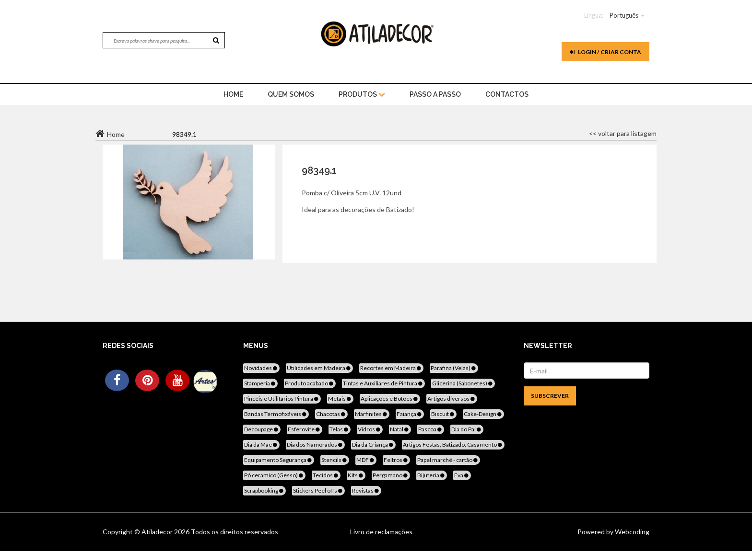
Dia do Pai (466, 429)
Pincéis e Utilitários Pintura (282, 398)
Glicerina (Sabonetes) (463, 383)
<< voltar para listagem (623, 133)
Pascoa (430, 429)
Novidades (261, 367)
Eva (462, 475)
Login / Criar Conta (605, 52)
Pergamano (391, 475)
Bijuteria (431, 475)
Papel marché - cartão (448, 459)
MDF (366, 459)
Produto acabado (310, 383)
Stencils (334, 459)
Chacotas (331, 413)
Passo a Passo (435, 94)
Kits (356, 475)
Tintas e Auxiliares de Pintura (383, 383)
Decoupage (262, 429)
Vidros (370, 429)
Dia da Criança (373, 444)
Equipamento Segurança (278, 459)
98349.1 (319, 170)
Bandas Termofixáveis (276, 413)
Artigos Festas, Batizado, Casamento (453, 444)
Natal (400, 429)
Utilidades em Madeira (319, 367)
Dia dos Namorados (315, 444)
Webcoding (631, 532)
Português (624, 15)
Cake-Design (483, 413)
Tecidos (326, 475)
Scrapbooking (264, 490)
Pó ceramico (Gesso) (274, 475)
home (233, 94)
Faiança (410, 413)
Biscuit (443, 413)
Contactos (507, 94)
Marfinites (371, 413)
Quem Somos (291, 94)
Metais (340, 398)
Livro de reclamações (381, 532)
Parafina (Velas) (454, 367)
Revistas (366, 490)
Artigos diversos (451, 398)
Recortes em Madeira (391, 367)
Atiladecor (157, 532)
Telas (339, 429)
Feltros (396, 459)
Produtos (362, 94)
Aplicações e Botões (390, 398)
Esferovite (304, 429)
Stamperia (260, 383)
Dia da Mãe (261, 444)
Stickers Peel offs (318, 490)
